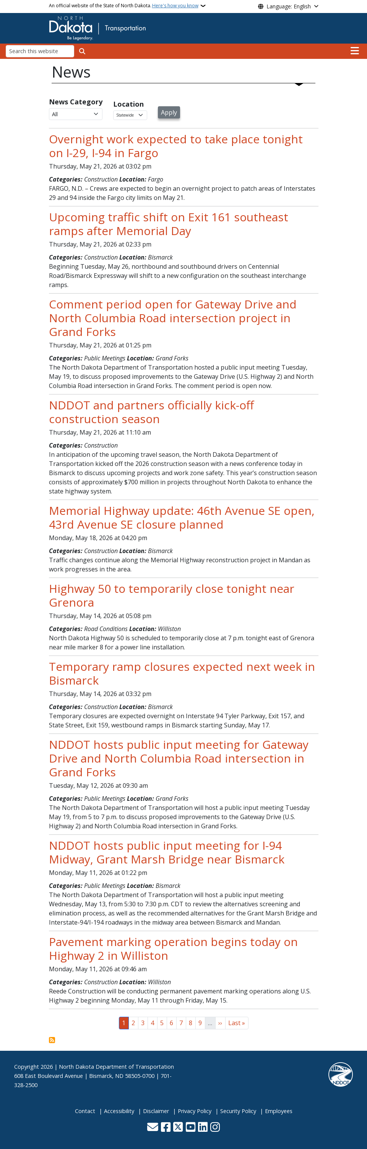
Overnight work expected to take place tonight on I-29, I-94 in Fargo (176, 146)
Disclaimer (156, 1111)
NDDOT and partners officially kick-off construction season (151, 412)
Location (128, 104)
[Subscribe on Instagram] (215, 1128)
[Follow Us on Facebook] (166, 1128)
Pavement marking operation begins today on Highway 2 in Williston (173, 948)
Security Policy (238, 1111)
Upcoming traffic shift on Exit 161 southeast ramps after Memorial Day (168, 224)
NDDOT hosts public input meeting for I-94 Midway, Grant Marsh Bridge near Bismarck (166, 852)
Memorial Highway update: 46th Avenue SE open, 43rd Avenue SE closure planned (182, 517)
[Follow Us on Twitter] (178, 1128)
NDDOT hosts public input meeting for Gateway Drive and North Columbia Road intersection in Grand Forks (179, 758)
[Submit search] (82, 51)
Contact (85, 1111)
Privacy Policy (194, 1111)
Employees (278, 1111)
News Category (75, 101)
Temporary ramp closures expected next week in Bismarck (182, 673)
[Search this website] (40, 51)
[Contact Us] (152, 1128)
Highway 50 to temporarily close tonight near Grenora (171, 595)
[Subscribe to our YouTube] (190, 1128)
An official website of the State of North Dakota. (123, 5)
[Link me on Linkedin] (203, 1128)
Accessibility (119, 1111)
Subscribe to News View (52, 1040)
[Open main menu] (354, 51)
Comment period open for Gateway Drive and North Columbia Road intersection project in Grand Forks (173, 317)
